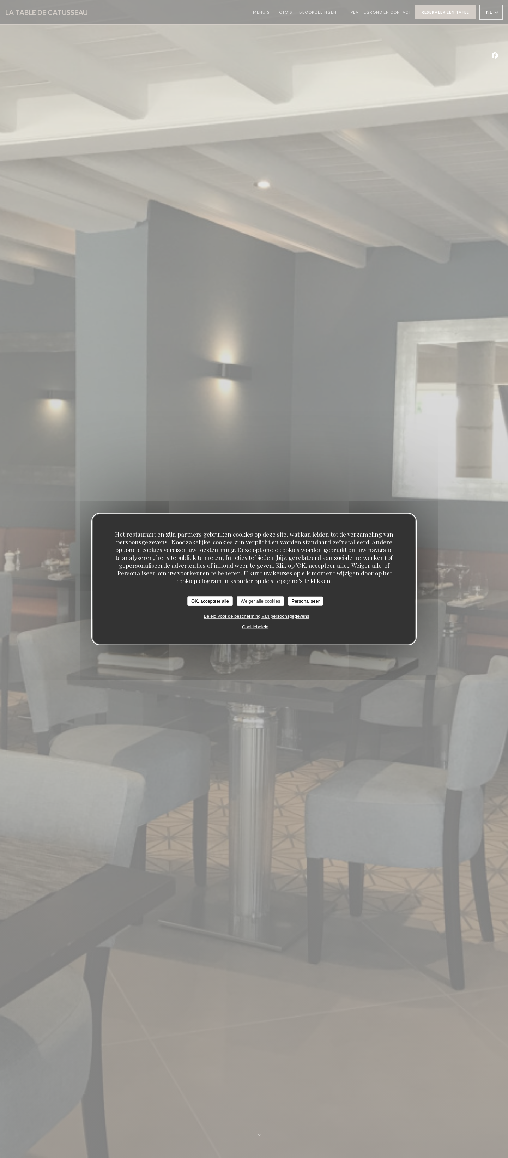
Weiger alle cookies (260, 601)
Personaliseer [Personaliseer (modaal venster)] (305, 601)
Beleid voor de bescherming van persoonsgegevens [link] (256, 616)
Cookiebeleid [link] (255, 626)
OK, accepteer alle (210, 601)
